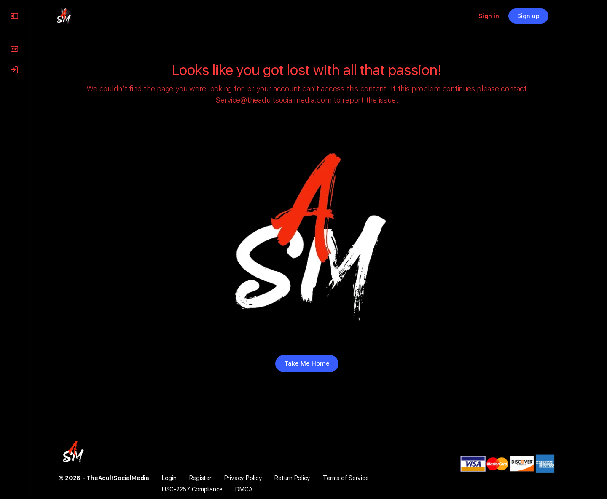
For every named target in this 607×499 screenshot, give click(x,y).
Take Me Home (318, 363)
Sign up (546, 16)
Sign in (507, 16)
